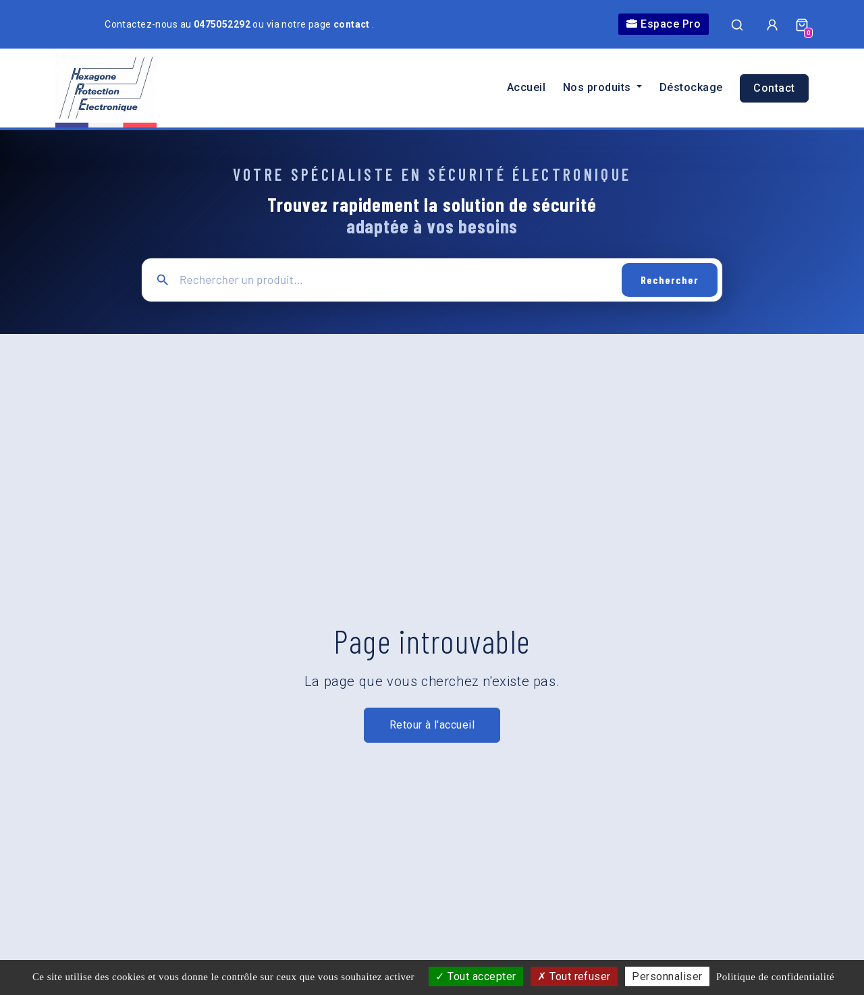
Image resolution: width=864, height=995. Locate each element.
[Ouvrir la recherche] (737, 24)
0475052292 (223, 24)
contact (352, 24)
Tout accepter (475, 976)
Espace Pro (663, 24)
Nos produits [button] (598, 87)
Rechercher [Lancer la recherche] (670, 279)
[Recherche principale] (396, 280)
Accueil (526, 87)
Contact (773, 88)
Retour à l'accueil (432, 724)
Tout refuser (574, 976)
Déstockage (691, 87)
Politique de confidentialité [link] (775, 976)
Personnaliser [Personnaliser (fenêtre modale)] (667, 976)
